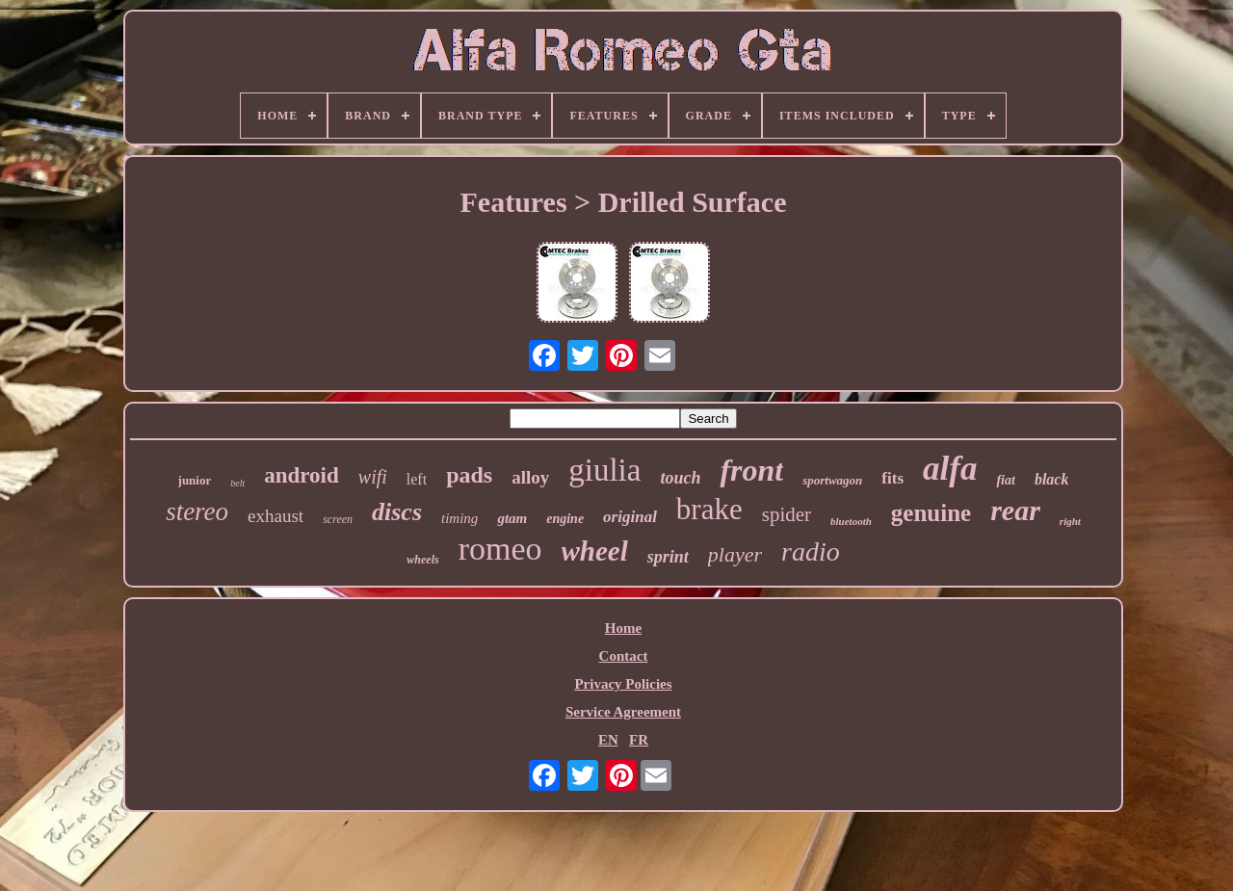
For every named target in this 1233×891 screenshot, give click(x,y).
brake (709, 509)
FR (638, 739)
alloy (530, 477)
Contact (623, 656)
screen (338, 519)
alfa (950, 468)
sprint (668, 556)
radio (810, 551)
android (301, 475)
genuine (931, 513)
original (630, 517)
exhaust (275, 516)
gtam (512, 518)
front (751, 470)
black (1052, 479)
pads (469, 474)
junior (195, 480)
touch (680, 477)
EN (608, 739)
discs (397, 512)
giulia (604, 470)
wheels (422, 559)
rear (1015, 510)
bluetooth (851, 521)
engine (565, 518)
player (735, 554)
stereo (197, 511)
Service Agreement (623, 712)
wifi (372, 476)
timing (459, 518)
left (417, 479)
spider (786, 514)
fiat (1005, 480)
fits (892, 478)
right (1070, 521)
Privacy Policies (622, 684)
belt (237, 483)
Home (623, 628)
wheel (595, 551)
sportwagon (832, 480)
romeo (500, 548)
